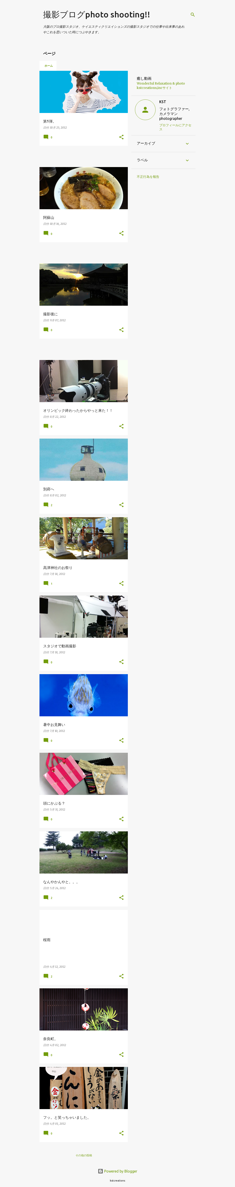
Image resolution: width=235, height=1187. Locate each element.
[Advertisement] (93, 156)
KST (162, 102)
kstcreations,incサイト (154, 88)
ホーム (49, 65)
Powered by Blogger (117, 1171)
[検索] (193, 14)
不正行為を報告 (148, 177)
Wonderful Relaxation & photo (161, 83)
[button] (121, 137)
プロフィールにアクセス (175, 127)
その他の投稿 (84, 1155)
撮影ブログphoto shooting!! (96, 14)
